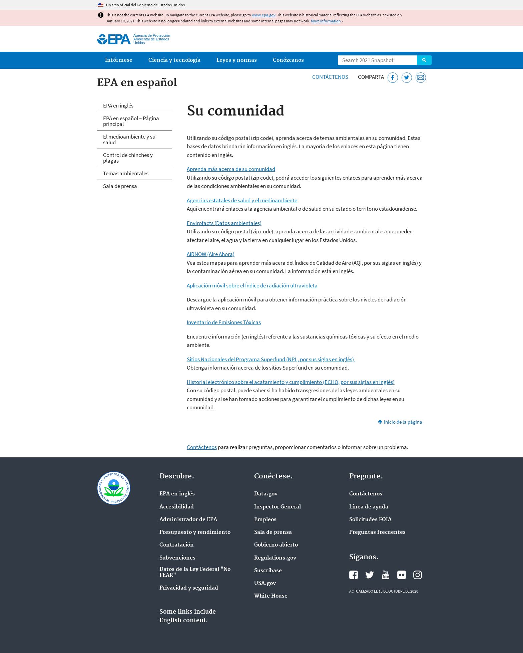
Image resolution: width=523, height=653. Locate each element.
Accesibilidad (176, 507)
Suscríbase (268, 571)
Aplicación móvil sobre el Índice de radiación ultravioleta (252, 285)
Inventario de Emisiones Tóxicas (224, 322)
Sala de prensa (120, 186)
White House (271, 596)
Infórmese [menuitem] (118, 60)
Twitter (369, 575)
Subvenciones (177, 558)
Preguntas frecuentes (377, 532)
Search (424, 60)
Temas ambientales (125, 173)
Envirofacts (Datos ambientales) (224, 223)
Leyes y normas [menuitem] (236, 60)
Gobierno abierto (276, 545)
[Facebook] (393, 77)
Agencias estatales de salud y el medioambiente (242, 200)
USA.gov (265, 584)
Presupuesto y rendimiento (194, 532)
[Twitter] (407, 77)
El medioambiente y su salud (129, 139)
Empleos (265, 520)
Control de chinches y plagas (128, 157)
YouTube (385, 575)
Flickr (401, 575)
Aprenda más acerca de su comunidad (231, 169)
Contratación (176, 545)
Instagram (417, 575)
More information (326, 20)
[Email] (421, 77)
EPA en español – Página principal (131, 121)
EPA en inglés (118, 105)
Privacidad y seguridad (188, 588)
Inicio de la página (403, 422)
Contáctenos (330, 76)
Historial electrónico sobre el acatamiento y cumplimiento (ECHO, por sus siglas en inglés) (291, 382)
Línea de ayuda (368, 507)
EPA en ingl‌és (177, 494)
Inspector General (277, 507)
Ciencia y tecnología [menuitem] (174, 60)
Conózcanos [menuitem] (288, 60)
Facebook (353, 575)
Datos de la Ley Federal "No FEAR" (194, 573)
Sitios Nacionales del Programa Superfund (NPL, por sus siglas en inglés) (271, 359)
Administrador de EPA (188, 520)
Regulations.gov (275, 558)
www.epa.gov (264, 14)
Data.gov (266, 494)
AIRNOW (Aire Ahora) (210, 254)
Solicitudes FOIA (370, 520)
